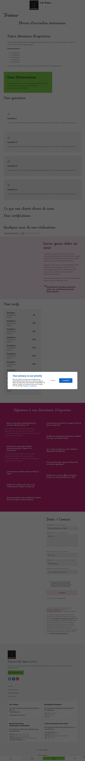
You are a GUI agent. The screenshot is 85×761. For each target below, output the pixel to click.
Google (26, 386)
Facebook (33, 386)
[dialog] (42, 380)
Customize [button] (53, 380)
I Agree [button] (65, 380)
